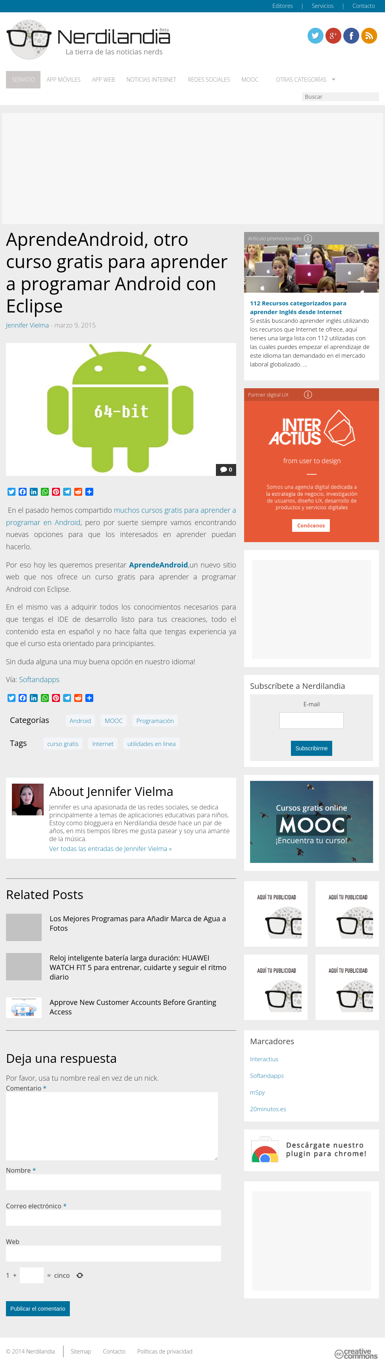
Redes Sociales (207, 79)
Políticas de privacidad (164, 1351)
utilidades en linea (151, 743)
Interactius (264, 1058)
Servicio (23, 79)
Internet (103, 743)
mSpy (257, 1092)
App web (102, 79)
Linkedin (369, 36)
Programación (155, 720)
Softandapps (39, 679)
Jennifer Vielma (27, 324)
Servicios (323, 6)
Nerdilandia (40, 1351)
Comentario (26, 1088)
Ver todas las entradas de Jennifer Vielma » (110, 848)
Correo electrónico (36, 1206)
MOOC (247, 79)
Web (12, 1241)
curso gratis (62, 743)
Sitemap (81, 1351)
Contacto (363, 6)
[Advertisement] (192, 168)
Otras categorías (296, 79)
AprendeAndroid (158, 564)
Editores (282, 6)
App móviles (62, 79)
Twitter (315, 36)
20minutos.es (268, 1108)
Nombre (21, 1170)
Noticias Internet (150, 79)
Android (80, 720)
